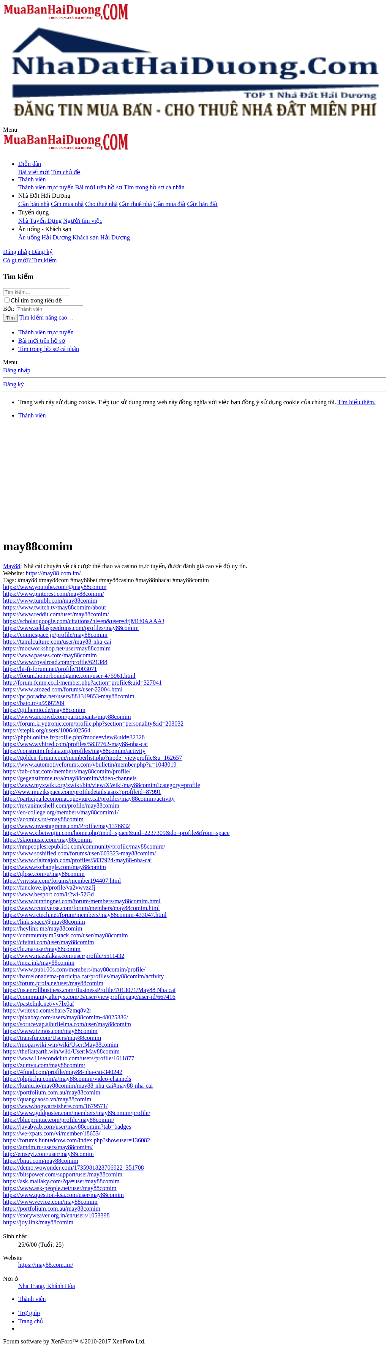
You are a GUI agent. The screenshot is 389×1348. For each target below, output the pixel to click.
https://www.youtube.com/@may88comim (54, 587)
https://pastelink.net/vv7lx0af (38, 1003)
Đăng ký (13, 384)
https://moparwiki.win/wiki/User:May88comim (61, 1044)
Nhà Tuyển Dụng (40, 220)
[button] (10, 129)
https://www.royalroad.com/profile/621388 (55, 662)
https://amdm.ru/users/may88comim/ (48, 1147)
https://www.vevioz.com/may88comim (50, 1201)
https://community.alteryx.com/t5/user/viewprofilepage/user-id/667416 (89, 997)
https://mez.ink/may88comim (38, 962)
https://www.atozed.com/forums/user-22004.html (63, 689)
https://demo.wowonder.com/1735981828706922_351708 (73, 1167)
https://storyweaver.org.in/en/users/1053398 (56, 1215)
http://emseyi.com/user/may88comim (48, 1154)
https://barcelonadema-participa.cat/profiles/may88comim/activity (83, 976)
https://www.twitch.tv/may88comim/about (54, 607)
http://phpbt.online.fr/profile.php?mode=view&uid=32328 (74, 737)
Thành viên (32, 179)
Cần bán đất (202, 204)
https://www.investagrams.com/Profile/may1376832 (66, 826)
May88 (11, 566)
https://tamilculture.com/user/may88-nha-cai (57, 641)
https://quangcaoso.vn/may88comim (47, 1099)
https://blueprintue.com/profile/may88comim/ (58, 1120)
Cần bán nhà (33, 204)
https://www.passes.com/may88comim (50, 655)
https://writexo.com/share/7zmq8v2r (47, 1010)
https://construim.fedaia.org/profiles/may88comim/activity (74, 751)
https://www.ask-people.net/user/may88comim (59, 1188)
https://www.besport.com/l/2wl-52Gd (48, 894)
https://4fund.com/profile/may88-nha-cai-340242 (62, 1072)
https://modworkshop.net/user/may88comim (57, 648)
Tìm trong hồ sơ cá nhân (154, 187)
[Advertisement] (194, 478)
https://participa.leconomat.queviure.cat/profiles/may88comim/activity (89, 798)
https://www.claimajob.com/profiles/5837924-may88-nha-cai (77, 860)
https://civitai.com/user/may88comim (48, 942)
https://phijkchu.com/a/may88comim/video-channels (67, 1079)
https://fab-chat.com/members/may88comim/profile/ (66, 771)
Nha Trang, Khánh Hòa (46, 1286)
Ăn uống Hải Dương (44, 237)
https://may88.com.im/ (53, 573)
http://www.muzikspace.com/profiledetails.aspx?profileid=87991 (82, 792)
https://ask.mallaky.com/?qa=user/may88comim (61, 1181)
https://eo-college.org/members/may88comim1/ (61, 812)
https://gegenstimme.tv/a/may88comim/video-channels (69, 778)
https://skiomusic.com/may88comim (47, 839)
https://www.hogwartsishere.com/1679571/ (55, 1106)
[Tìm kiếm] (44, 260)
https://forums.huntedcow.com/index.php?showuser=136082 (76, 1140)
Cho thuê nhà (101, 204)
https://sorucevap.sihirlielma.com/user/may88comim (67, 1024)
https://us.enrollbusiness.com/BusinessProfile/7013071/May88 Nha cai (89, 990)
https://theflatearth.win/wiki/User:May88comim (61, 1051)
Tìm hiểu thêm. (356, 402)
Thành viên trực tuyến (46, 187)
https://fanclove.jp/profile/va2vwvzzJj (49, 887)
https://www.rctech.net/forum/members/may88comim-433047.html (84, 915)
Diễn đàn (29, 164)
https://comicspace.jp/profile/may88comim (55, 634)
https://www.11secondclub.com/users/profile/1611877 (68, 1058)
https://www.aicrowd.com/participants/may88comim (67, 716)
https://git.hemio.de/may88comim (44, 710)
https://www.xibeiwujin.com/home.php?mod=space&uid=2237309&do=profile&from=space (116, 833)
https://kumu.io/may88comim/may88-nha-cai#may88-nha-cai (78, 1085)
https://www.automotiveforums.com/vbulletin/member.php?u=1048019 (89, 764)
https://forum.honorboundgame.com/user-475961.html (69, 675)
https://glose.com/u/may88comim (44, 874)
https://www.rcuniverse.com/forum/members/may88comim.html (81, 908)
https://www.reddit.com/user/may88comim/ (56, 614)
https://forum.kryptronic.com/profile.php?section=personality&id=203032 (93, 723)
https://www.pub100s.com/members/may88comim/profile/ (74, 969)
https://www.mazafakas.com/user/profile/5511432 (63, 956)
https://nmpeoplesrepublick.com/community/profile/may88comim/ (84, 846)
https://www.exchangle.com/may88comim (54, 867)
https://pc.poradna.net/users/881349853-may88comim (68, 696)
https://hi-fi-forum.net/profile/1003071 (50, 669)
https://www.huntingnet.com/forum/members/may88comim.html (81, 901)
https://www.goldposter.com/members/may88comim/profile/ (76, 1113)
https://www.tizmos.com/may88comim (50, 1031)
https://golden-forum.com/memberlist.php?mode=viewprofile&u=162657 (92, 757)
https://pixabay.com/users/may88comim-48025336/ (65, 1017)
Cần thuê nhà (135, 204)
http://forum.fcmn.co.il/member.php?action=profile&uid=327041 (82, 682)
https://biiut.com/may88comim (40, 1160)
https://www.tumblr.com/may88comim (50, 600)
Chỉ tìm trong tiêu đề (33, 300)
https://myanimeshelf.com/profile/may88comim (61, 805)
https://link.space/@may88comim (44, 921)
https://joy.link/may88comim (38, 1222)
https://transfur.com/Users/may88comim (52, 1038)
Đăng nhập (16, 370)
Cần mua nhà (67, 204)
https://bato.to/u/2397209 (33, 703)
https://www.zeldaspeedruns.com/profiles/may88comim (71, 628)
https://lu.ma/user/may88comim (42, 949)
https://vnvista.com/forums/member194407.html (62, 880)
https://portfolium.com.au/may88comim (51, 1092)
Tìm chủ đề (66, 172)
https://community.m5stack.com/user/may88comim (65, 935)
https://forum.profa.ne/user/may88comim (53, 983)
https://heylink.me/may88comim (42, 928)
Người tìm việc (82, 220)
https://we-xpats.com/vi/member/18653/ (51, 1133)
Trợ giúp (29, 1313)
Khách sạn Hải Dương (101, 237)
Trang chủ (31, 1321)
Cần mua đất (169, 204)
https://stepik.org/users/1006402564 (46, 730)
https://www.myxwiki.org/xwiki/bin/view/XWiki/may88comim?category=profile (101, 785)
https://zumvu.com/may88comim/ (44, 1065)
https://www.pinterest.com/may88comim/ (53, 594)
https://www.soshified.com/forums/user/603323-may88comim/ (79, 853)
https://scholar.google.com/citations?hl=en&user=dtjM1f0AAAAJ (83, 621)
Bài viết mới (34, 172)
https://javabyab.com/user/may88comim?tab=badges (67, 1126)
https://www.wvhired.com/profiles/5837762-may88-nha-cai (75, 744)
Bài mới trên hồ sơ (98, 187)
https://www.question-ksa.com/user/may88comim (63, 1195)
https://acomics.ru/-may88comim (43, 819)
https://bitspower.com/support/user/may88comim (62, 1174)
